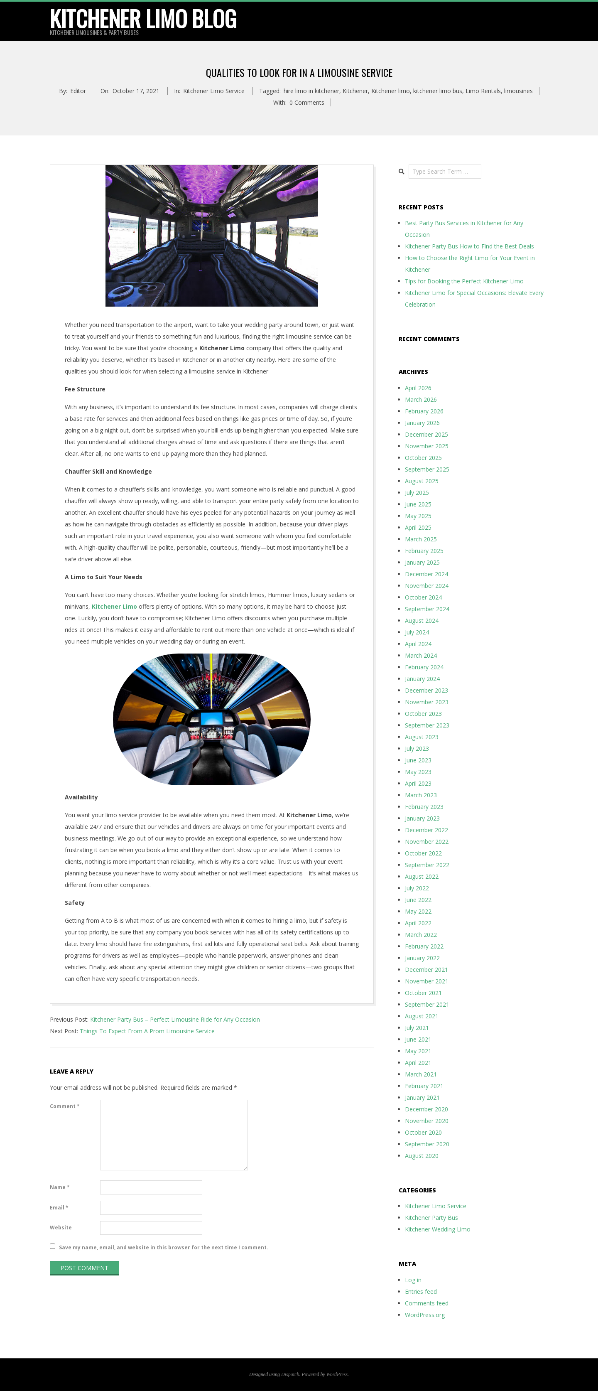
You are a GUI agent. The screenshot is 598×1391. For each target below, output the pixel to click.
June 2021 (418, 1039)
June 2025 (418, 504)
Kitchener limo (390, 91)
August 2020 (422, 1156)
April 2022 (418, 923)
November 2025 (426, 446)
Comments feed (426, 1303)
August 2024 (422, 620)
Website (61, 1227)
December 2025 (426, 434)
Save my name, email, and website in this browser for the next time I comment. (163, 1247)
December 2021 (426, 969)
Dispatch (290, 1374)
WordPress (337, 1374)
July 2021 (417, 1028)
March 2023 (421, 795)
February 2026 (424, 411)
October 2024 (423, 597)
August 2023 (422, 737)
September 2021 (427, 1004)
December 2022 (426, 830)
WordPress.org (425, 1315)
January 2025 (422, 562)
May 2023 (418, 772)
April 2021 (418, 1063)
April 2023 (418, 783)
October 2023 (423, 714)
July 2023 (417, 748)
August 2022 (422, 876)
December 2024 (426, 574)
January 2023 (422, 818)
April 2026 (418, 388)
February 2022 (424, 946)
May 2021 (418, 1051)
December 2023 (426, 690)
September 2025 (427, 469)
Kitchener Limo (114, 606)
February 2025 (424, 551)
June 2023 (418, 760)
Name (60, 1187)
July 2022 (417, 888)
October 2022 (423, 853)
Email (59, 1207)
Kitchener (355, 91)
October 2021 (423, 993)
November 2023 (426, 702)
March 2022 (421, 935)
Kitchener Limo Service (214, 91)
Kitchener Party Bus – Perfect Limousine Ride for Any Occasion (175, 1019)
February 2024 (424, 667)
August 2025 (422, 481)
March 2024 (421, 655)
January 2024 (422, 679)
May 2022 (418, 911)
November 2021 (426, 981)
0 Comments (306, 102)
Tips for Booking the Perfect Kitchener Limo (464, 281)
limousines (518, 91)
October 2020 (423, 1132)
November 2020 (426, 1121)
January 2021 (422, 1097)
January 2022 (422, 958)
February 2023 (424, 807)
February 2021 (424, 1086)
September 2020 (427, 1144)
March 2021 (421, 1074)
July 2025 (417, 492)
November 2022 (426, 841)
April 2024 (418, 644)
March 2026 (421, 399)
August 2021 (422, 1016)
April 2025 (418, 527)
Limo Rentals (483, 91)
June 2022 (418, 900)
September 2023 (427, 725)
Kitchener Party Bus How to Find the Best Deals (469, 246)
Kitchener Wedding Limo (438, 1229)
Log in (413, 1280)
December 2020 (426, 1109)
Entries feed (421, 1291)
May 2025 (418, 516)
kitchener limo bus (437, 91)
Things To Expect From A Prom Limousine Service (147, 1031)
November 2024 (426, 586)
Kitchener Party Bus (431, 1217)
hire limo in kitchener (311, 91)
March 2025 (421, 539)
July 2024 (417, 632)
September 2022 (427, 865)
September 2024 (427, 609)
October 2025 (423, 458)
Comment (65, 1106)
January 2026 (422, 423)
